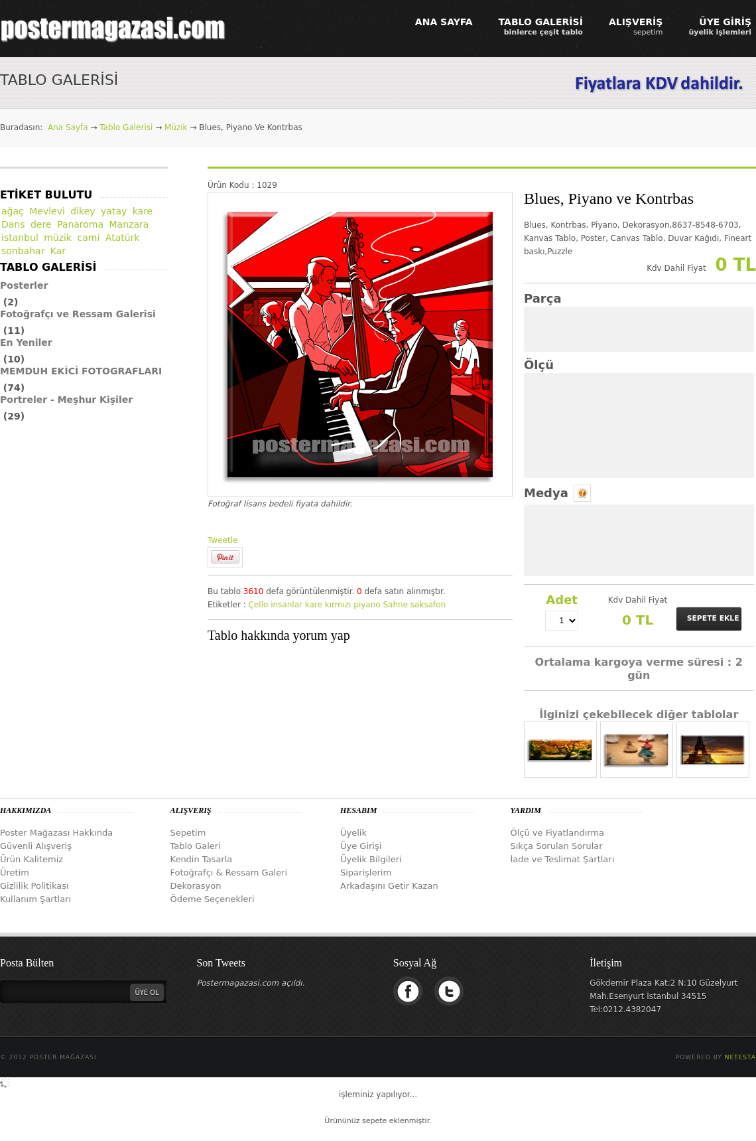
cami (89, 237)
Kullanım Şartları (35, 899)
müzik (58, 237)
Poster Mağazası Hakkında (56, 833)
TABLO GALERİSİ (541, 27)
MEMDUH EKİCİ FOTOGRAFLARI (81, 371)
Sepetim (188, 833)
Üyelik (353, 833)
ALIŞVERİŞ (636, 27)
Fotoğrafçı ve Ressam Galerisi (78, 314)
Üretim (14, 872)
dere (41, 224)
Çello (259, 604)
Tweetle (222, 540)
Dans (13, 224)
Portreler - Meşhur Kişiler (66, 399)
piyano (366, 604)
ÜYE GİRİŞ (719, 27)
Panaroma (80, 224)
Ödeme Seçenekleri (212, 899)
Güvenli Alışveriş (36, 846)
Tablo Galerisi (126, 127)
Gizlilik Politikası (34, 886)
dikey (82, 211)
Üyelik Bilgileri (371, 859)
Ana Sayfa (68, 127)
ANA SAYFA (444, 22)
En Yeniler (26, 342)
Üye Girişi (360, 846)
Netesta (740, 1057)
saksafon (428, 604)
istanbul (19, 237)
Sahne (395, 604)
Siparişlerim (365, 872)
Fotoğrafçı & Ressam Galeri (229, 872)
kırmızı (338, 604)
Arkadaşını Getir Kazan (389, 886)
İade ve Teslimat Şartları (563, 859)
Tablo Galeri (195, 846)
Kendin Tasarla (201, 859)
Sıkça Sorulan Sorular (557, 846)
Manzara (129, 224)
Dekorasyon (195, 886)
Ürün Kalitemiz (31, 859)
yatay (114, 211)
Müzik (176, 127)
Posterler (24, 285)
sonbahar (22, 251)
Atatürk (122, 237)
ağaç (12, 211)
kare (313, 604)
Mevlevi (47, 211)
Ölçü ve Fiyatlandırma (558, 833)
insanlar (286, 604)
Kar (58, 251)
